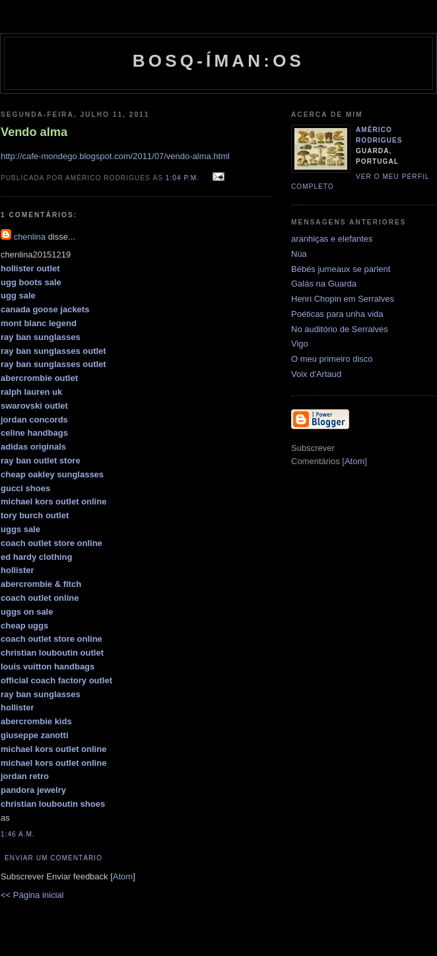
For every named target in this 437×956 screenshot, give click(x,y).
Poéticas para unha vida (337, 314)
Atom (123, 876)
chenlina (30, 237)
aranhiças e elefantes (332, 239)
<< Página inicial (32, 895)
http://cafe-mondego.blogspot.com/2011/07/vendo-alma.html (115, 156)
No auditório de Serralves (339, 329)
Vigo (299, 344)
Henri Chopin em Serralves (342, 299)
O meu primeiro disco (332, 359)
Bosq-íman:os (218, 61)
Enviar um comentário (53, 858)
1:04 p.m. (184, 178)
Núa (299, 254)
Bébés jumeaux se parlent (340, 269)
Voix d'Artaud (316, 374)
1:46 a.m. (18, 834)
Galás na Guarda (323, 284)
